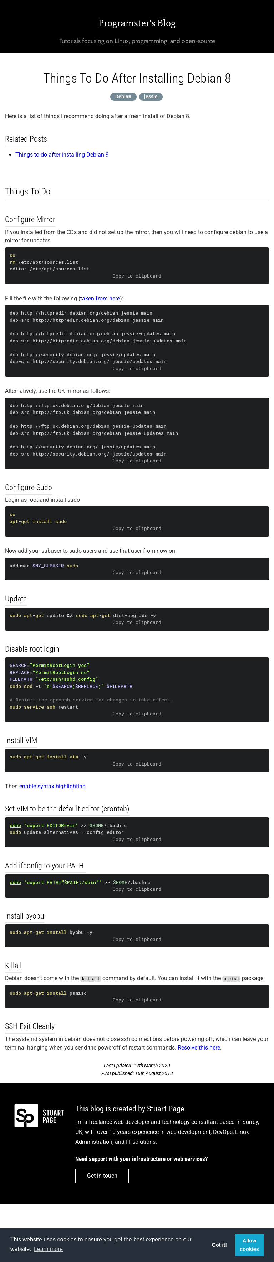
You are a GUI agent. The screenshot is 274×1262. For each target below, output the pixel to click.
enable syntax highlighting (52, 786)
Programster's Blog (137, 23)
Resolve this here (199, 1047)
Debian (123, 97)
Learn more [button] (48, 1249)
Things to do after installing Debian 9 (62, 154)
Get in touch (102, 1175)
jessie (151, 97)
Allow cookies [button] (249, 1245)
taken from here (100, 298)
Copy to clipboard (137, 276)
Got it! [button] (219, 1245)
